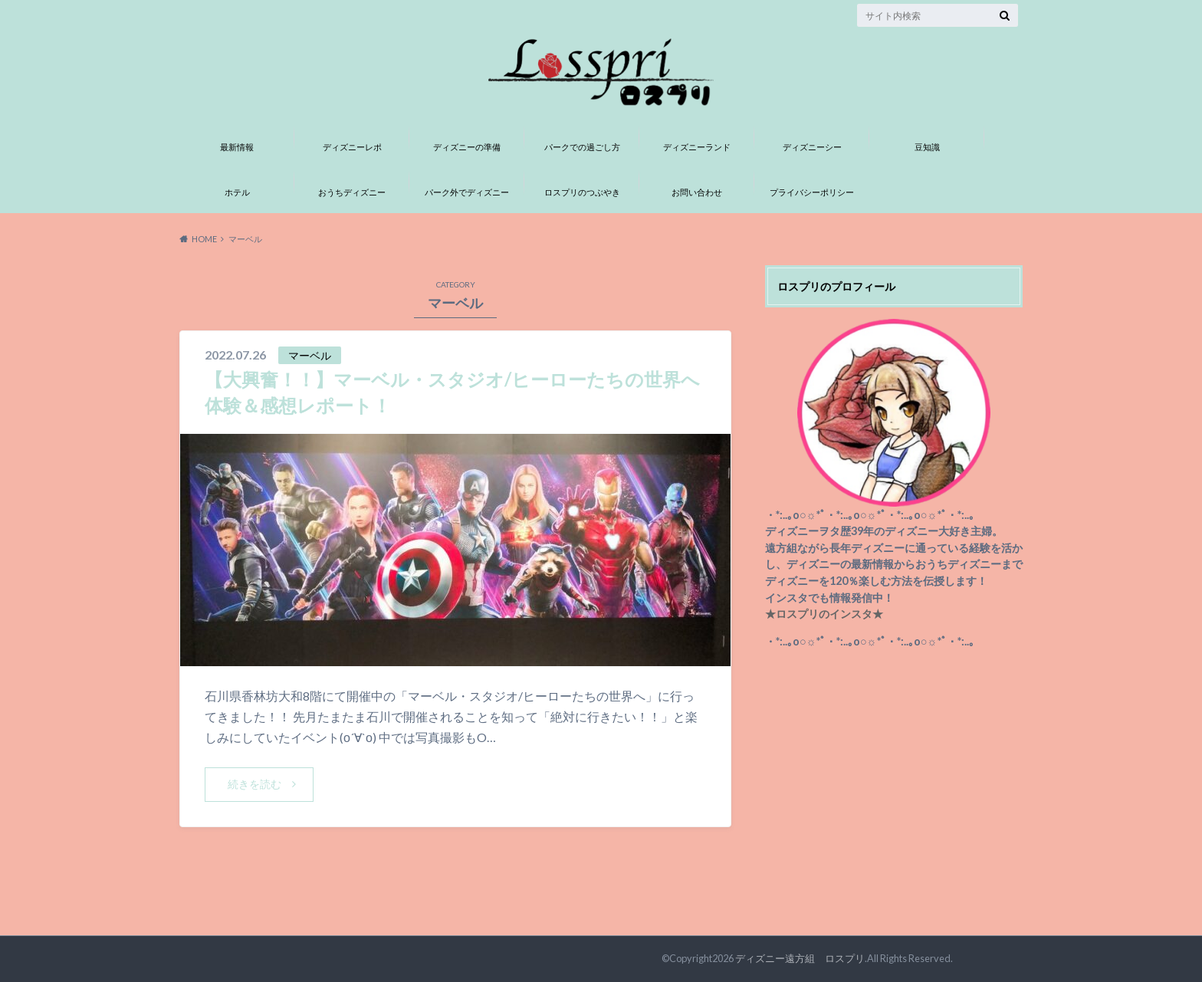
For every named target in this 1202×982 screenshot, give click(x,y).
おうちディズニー (352, 192)
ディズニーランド (697, 147)
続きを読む (254, 783)
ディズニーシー (812, 147)
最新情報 (237, 147)
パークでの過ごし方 (582, 147)
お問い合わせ (697, 192)
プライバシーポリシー (812, 192)
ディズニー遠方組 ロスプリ (800, 958)
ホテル (237, 192)
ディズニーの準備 (467, 147)
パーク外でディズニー (467, 192)
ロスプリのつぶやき (582, 192)
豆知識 (927, 147)
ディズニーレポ (352, 147)
